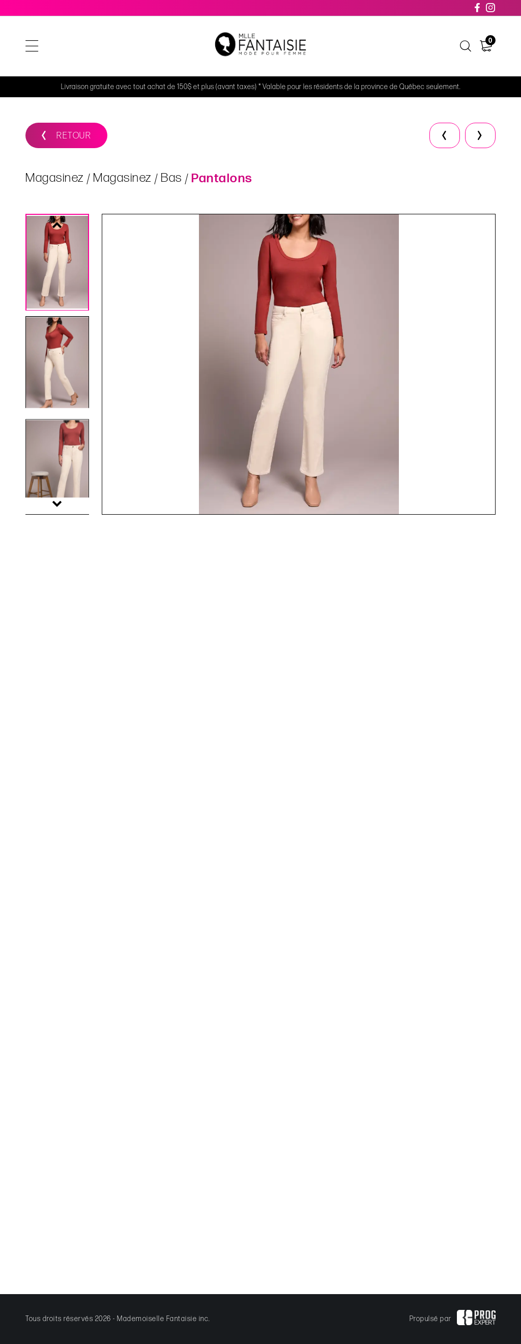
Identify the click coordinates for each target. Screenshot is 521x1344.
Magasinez (54, 178)
